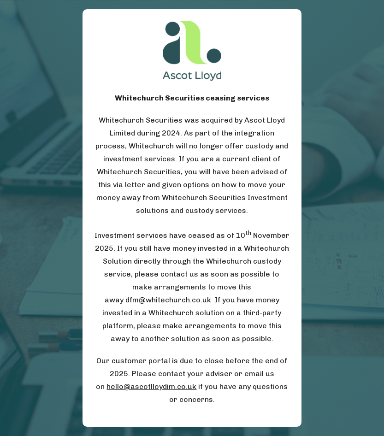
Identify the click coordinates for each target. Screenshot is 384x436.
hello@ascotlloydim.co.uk (151, 386)
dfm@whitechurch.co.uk (168, 299)
